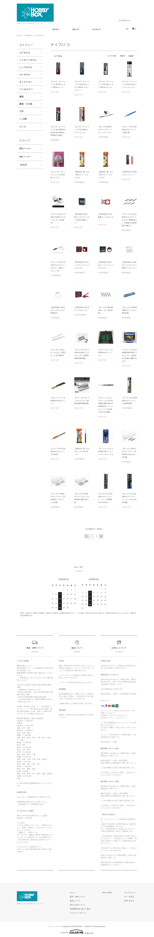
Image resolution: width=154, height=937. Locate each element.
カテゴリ (55, 29)
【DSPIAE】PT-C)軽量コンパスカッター (105, 217)
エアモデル (24, 52)
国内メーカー (25, 149)
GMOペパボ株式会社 (85, 926)
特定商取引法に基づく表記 (84, 908)
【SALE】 (24, 166)
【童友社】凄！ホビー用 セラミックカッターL (82, 175)
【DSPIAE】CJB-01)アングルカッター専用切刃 (58, 310)
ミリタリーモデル (28, 60)
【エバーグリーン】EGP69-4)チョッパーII (105, 352)
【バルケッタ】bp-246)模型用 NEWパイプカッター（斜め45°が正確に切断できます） (129, 355)
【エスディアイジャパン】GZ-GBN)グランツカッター (82, 129)
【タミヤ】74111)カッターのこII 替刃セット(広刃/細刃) (58, 352)
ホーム (19, 35)
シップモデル (25, 67)
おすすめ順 (112, 56)
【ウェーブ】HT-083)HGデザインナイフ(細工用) (129, 129)
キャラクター (25, 82)
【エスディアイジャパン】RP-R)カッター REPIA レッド (58, 84)
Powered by (77, 931)
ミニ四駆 (23, 119)
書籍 (21, 96)
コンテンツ (96, 29)
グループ (75, 29)
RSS (107, 892)
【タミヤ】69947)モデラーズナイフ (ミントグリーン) (105, 129)
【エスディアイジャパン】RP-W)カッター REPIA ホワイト (105, 84)
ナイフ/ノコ (41, 35)
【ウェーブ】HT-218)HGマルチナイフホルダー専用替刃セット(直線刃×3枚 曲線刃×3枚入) (129, 220)
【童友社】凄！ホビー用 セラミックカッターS (105, 175)
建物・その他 (25, 104)
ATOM (112, 892)
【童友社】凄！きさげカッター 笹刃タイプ (82, 451)
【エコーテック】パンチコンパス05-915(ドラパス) (58, 175)
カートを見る (130, 896)
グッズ (22, 127)
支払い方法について (81, 904)
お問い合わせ (130, 900)
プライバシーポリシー (82, 912)
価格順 (122, 56)
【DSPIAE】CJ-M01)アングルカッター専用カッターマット (129, 265)
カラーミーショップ (55, 926)
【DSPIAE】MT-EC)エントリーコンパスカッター (105, 265)
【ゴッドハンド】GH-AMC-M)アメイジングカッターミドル (105, 451)
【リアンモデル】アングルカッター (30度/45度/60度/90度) (82, 400)
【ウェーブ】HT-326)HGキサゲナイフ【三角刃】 (58, 451)
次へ (101, 536)
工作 (21, 111)
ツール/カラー (29, 35)
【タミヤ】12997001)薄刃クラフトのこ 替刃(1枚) (129, 310)
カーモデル (24, 74)
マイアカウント (125, 20)
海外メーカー (25, 158)
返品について (79, 900)
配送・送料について (81, 896)
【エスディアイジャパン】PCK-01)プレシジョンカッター (129, 84)
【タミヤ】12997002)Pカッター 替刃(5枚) (105, 310)
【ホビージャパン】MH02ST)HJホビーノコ (58, 400)
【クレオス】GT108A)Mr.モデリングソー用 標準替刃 (129, 400)
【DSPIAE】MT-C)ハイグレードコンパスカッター (82, 265)
